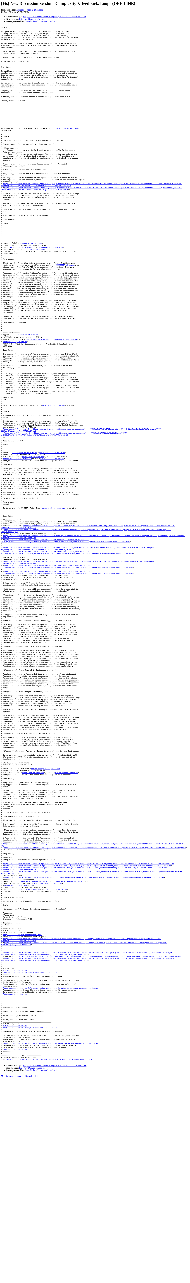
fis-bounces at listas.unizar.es (32, 1050)
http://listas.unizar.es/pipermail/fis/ (22, 1114)
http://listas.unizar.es (15, 1185)
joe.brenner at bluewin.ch (22, 291)
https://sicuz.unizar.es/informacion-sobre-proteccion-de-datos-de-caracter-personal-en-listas (50, 1178)
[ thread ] (35, 21)
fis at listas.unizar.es (52, 543)
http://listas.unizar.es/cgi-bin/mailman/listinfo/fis (30, 1159)
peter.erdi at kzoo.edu (53, 479)
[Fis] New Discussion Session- (32, 19)
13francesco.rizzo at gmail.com (29, 10)
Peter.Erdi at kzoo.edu (67, 149)
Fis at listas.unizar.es (15, 1157)
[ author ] (53, 21)
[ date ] (28, 21)
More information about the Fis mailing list (19, 1281)
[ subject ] (44, 21)
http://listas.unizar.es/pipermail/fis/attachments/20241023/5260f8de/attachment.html (50, 1264)
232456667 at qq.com (65, 312)
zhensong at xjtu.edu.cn (30, 286)
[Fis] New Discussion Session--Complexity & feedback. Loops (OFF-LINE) (55, 17)
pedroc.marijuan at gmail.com (17, 543)
